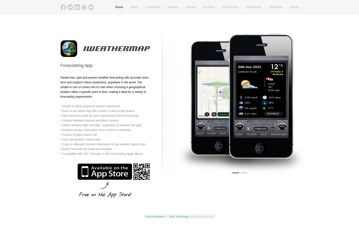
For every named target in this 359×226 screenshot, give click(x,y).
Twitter (70, 7)
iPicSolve (209, 7)
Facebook (63, 7)
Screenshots (153, 7)
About (134, 7)
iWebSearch (254, 7)
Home (119, 7)
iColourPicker (230, 7)
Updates (173, 7)
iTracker (191, 7)
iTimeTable (276, 7)
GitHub (84, 7)
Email (91, 7)
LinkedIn (77, 7)
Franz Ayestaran (154, 216)
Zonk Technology (179, 216)
